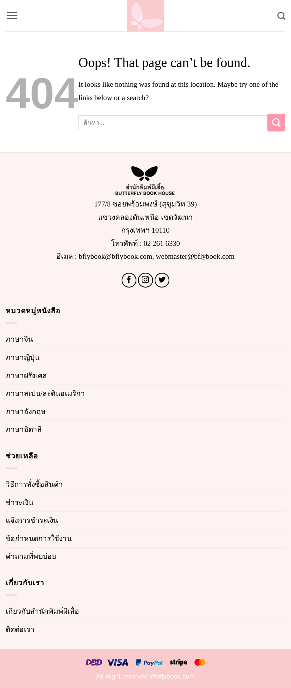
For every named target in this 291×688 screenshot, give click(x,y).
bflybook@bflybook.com (115, 256)
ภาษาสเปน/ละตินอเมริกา (45, 393)
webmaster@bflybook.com (195, 256)
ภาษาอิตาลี (24, 429)
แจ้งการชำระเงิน (32, 520)
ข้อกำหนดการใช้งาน (39, 539)
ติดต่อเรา (20, 629)
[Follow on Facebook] (129, 280)
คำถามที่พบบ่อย (31, 556)
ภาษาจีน (19, 339)
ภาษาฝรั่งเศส (26, 376)
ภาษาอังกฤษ (26, 412)
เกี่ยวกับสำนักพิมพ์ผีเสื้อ (42, 611)
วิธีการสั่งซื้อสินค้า (34, 484)
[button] (12, 15)
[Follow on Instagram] (145, 280)
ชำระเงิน (19, 503)
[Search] (281, 15)
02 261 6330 (162, 243)
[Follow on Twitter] (162, 280)
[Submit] (276, 122)
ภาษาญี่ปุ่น (22, 357)
